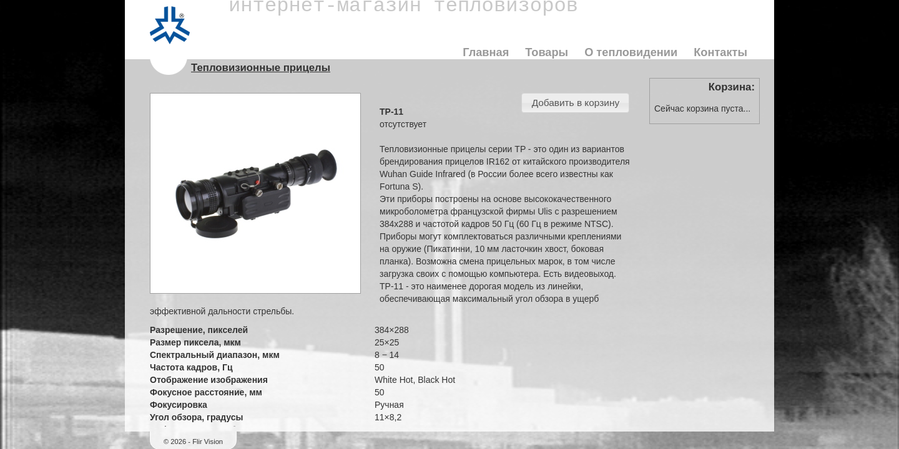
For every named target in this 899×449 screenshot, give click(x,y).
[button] (575, 103)
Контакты (720, 52)
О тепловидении (630, 52)
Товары (546, 52)
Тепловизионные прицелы (260, 68)
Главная (486, 52)
